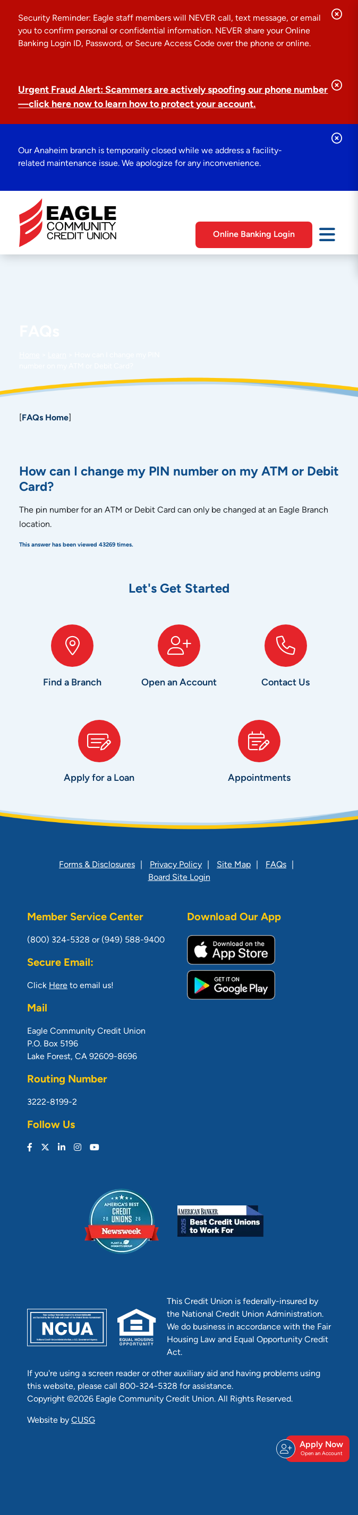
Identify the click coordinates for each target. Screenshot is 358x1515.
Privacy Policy (176, 865)
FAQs (276, 865)
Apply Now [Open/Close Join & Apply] (316, 1448)
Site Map (234, 865)
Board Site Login (179, 878)
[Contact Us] (285, 667)
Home (29, 355)
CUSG (83, 1420)
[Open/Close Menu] (327, 234)
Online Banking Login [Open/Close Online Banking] (254, 235)
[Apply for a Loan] (99, 762)
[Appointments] (259, 762)
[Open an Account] (179, 667)
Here (58, 986)
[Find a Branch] (72, 667)
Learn (57, 355)
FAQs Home (45, 418)
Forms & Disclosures (97, 865)
